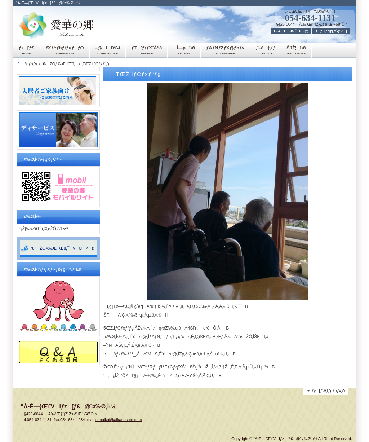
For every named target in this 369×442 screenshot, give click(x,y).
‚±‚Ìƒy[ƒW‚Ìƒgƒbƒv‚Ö (326, 391)
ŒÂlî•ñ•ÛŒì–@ (291, 31)
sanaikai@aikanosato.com (118, 419)
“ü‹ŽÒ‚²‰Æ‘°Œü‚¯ (59, 64)
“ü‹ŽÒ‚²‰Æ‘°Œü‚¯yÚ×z (62, 248)
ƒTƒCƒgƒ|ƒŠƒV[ (331, 31)
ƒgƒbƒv (30, 64)
